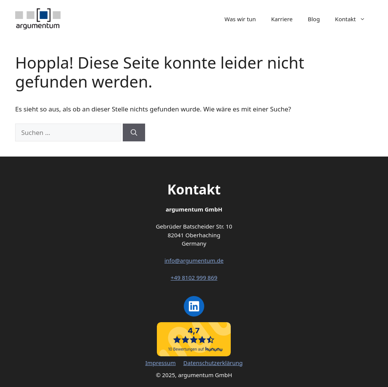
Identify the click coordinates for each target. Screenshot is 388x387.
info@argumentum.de (194, 260)
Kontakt (354, 19)
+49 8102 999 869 (194, 277)
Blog (314, 19)
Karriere (282, 19)
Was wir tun (240, 19)
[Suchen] (134, 133)
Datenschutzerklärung (213, 363)
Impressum (160, 363)
